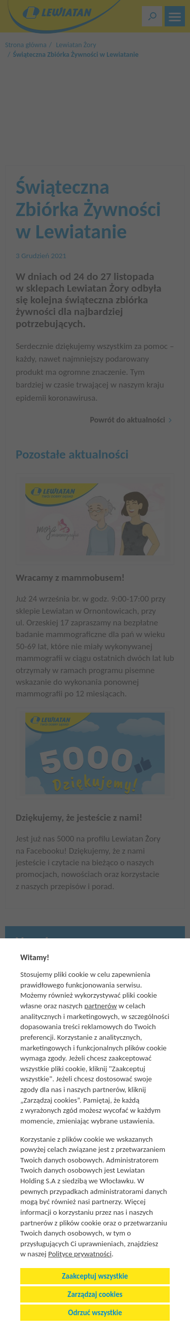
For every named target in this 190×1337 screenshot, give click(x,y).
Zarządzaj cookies (94, 1294)
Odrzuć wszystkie (95, 1312)
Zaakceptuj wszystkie (95, 1276)
